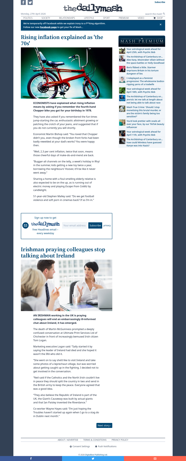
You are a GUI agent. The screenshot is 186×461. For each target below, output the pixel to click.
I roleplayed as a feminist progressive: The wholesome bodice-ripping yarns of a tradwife (146, 81)
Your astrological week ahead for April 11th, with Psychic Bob (144, 133)
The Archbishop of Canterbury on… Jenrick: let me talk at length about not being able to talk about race (145, 99)
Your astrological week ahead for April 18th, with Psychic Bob (144, 90)
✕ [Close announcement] (160, 24)
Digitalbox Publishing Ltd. (96, 454)
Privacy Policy (120, 439)
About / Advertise (68, 439)
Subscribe (95, 225)
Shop (158, 17)
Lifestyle (89, 17)
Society (46, 17)
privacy (107, 225)
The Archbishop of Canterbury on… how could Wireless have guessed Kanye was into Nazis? (145, 142)
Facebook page (48, 27)
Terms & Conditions (95, 439)
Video (141, 17)
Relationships (67, 17)
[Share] (155, 458)
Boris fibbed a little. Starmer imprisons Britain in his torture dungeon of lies (142, 70)
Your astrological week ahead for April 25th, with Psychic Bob (144, 51)
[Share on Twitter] (93, 458)
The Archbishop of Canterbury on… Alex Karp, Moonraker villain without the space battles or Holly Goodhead (146, 59)
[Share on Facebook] (31, 458)
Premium (124, 17)
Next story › (104, 425)
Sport (106, 17)
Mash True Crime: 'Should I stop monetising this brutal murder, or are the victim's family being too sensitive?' (144, 112)
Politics (28, 17)
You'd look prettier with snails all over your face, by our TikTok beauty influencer (145, 124)
